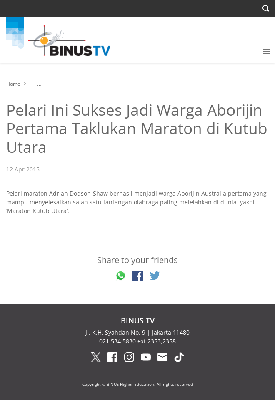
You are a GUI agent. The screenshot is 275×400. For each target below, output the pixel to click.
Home (13, 83)
